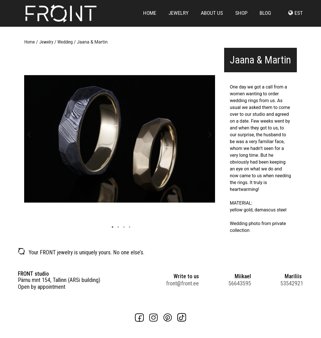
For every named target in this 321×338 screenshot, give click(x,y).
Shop (241, 18)
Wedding (65, 42)
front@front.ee (182, 283)
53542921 (291, 283)
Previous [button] (29, 134)
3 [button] (122, 227)
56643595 (239, 283)
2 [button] (117, 227)
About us (212, 18)
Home (149, 18)
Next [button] (210, 134)
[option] (119, 139)
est (299, 18)
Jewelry (178, 18)
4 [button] (128, 227)
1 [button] (111, 227)
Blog (265, 18)
